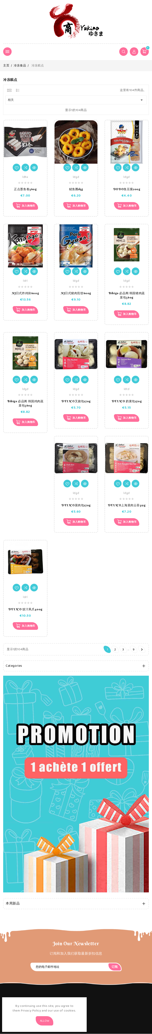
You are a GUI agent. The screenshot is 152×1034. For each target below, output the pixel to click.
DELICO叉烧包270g (76, 401)
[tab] (9, 90)
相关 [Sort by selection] (76, 100)
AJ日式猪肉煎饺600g (76, 293)
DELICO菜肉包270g (76, 505)
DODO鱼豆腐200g (126, 189)
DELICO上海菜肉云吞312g (127, 505)
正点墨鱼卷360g (25, 189)
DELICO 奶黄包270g (127, 401)
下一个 (142, 649)
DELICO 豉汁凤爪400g (25, 609)
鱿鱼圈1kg (76, 189)
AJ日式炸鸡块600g (25, 293)
